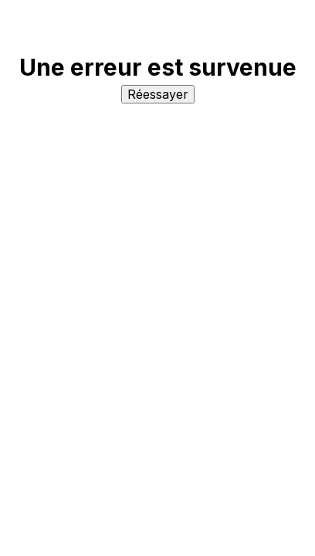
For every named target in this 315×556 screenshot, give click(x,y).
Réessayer (157, 94)
